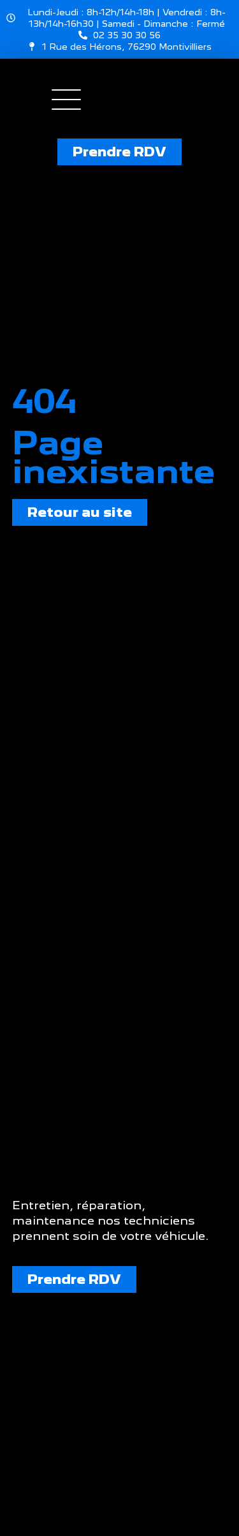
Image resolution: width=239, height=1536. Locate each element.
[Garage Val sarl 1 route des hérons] (119, 1430)
